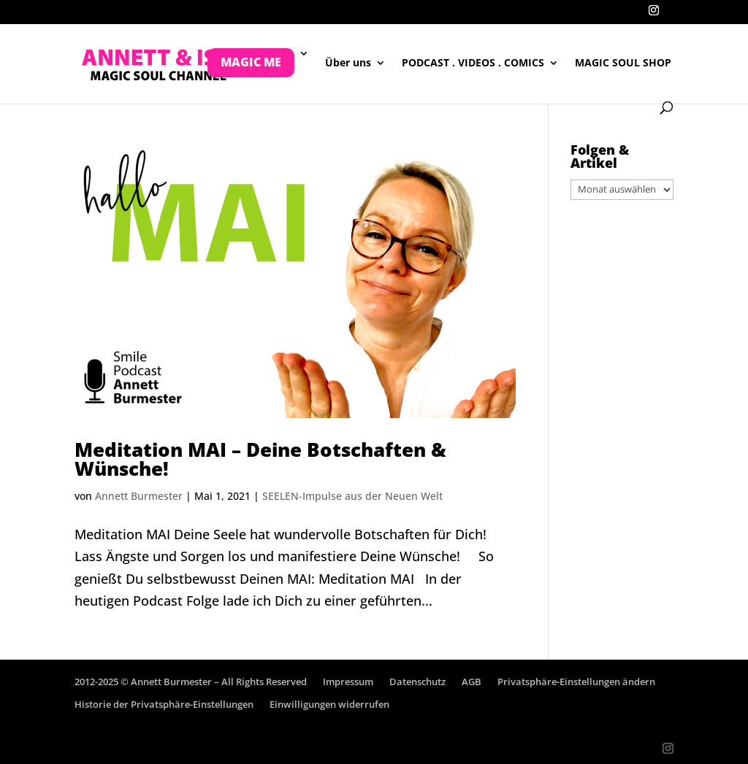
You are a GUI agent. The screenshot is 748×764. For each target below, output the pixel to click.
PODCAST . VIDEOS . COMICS (473, 63)
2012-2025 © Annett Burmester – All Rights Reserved (191, 681)
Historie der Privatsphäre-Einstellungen (164, 704)
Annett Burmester (139, 496)
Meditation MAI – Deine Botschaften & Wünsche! (260, 459)
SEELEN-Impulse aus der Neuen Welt (352, 496)
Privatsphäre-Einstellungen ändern (576, 681)
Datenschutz (417, 681)
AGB (471, 681)
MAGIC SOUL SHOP (623, 63)
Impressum (348, 681)
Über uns (348, 63)
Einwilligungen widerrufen (329, 704)
